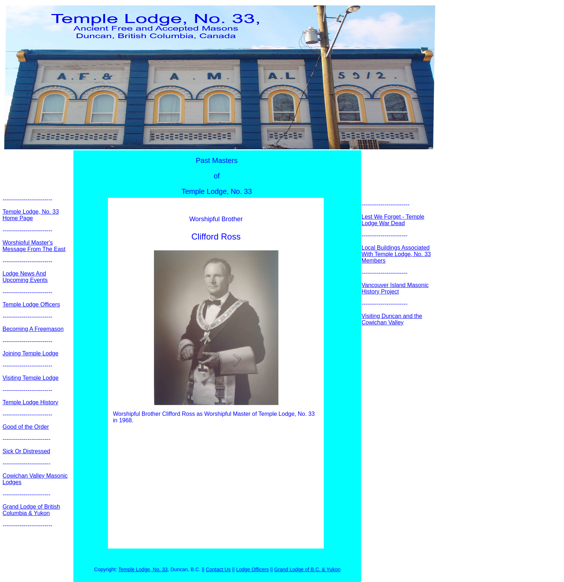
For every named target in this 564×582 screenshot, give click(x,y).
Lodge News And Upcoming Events (25, 276)
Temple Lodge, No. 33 (143, 569)
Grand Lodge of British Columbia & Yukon (31, 510)
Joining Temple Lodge (30, 353)
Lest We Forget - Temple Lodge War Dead (392, 220)
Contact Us (218, 569)
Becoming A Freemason (33, 329)
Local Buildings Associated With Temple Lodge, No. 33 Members (396, 254)
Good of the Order (26, 427)
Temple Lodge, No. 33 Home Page (31, 215)
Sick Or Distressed (26, 451)
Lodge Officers (252, 569)
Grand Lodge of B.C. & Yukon (307, 569)
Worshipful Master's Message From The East (34, 246)
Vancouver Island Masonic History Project (394, 288)
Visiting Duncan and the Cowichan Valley (391, 319)
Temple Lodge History (30, 402)
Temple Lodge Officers (31, 304)
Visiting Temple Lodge (31, 378)
